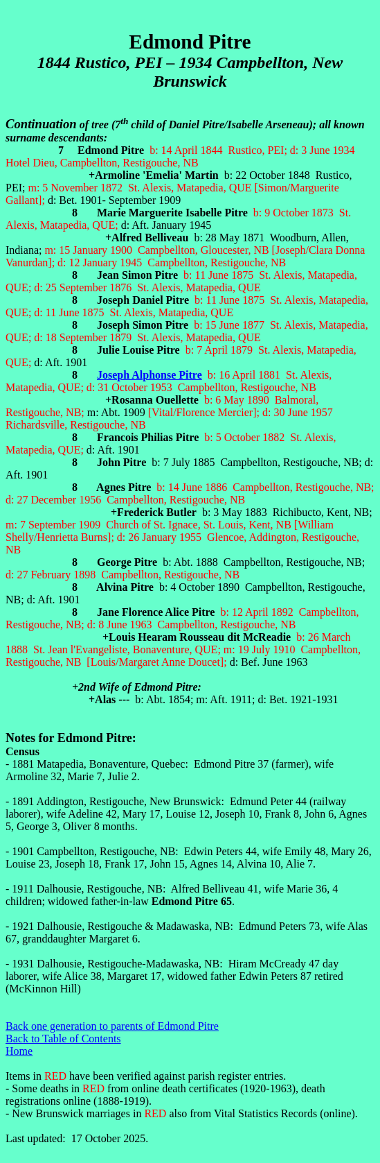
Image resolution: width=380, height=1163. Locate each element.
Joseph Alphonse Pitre (149, 375)
